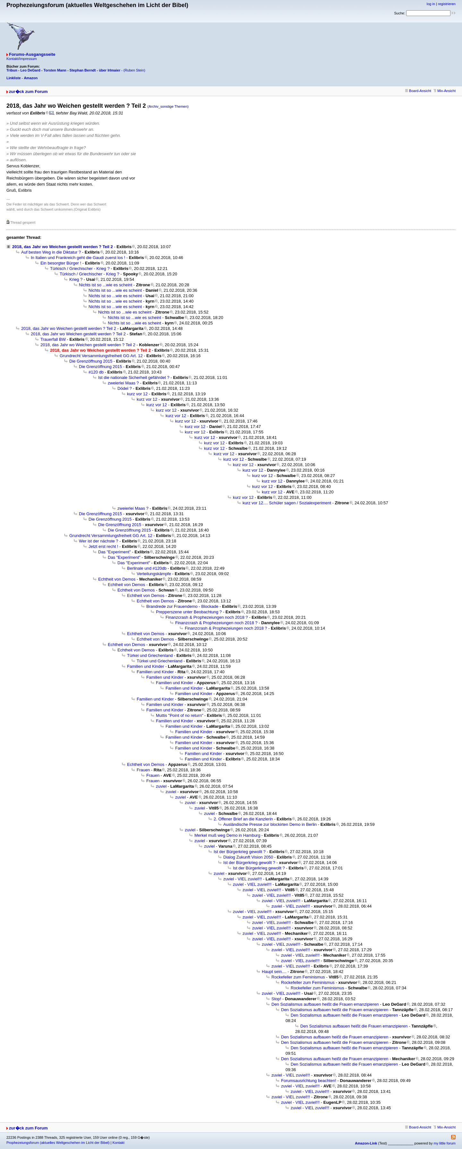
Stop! (276, 998)
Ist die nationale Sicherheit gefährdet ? (133, 377)
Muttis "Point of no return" (179, 715)
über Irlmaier (109, 70)
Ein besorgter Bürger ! (60, 263)
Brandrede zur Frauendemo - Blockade (182, 606)
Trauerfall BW (53, 339)
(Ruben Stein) (134, 70)
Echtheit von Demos (116, 579)
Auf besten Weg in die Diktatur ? (51, 252)
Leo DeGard (30, 70)
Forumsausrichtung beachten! (308, 1080)
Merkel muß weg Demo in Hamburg (227, 835)
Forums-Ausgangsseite (32, 54)
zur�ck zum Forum (28, 91)
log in (431, 4)
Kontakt (118, 1143)
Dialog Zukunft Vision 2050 (248, 857)
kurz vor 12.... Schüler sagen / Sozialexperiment (287, 502)
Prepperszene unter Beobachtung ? (189, 611)
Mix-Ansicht (444, 91)
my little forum (445, 1143)
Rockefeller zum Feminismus (298, 977)
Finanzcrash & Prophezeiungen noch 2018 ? (207, 617)
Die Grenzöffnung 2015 (90, 361)
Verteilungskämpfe (154, 573)
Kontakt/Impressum (21, 59)
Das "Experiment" (114, 551)
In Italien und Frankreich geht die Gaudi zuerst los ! (78, 257)
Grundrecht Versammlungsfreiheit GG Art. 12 (101, 355)
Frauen (143, 769)
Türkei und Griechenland (150, 655)
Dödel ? (124, 388)
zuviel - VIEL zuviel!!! (242, 878)
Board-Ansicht (418, 91)
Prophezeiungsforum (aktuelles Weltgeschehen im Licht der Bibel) (57, 1143)
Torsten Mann (55, 70)
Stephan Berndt (83, 70)
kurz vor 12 (137, 393)
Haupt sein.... (274, 971)
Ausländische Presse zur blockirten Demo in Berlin (270, 824)
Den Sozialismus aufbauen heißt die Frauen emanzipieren (325, 1004)
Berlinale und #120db (147, 568)
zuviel (161, 786)
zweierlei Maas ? (123, 383)
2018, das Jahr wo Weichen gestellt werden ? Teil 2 (62, 246)
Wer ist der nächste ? (98, 541)
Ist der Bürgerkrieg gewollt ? (240, 851)
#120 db (96, 372)
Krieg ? (75, 279)
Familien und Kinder (145, 666)
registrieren (447, 4)
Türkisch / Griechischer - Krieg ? (80, 268)
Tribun (11, 70)
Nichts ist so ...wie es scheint (105, 284)
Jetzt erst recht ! (103, 546)
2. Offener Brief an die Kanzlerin (243, 819)
